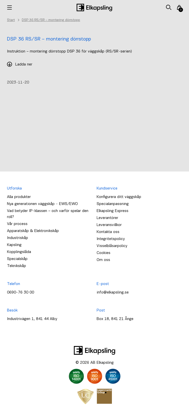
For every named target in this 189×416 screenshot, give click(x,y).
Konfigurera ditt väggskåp (119, 197)
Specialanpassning (113, 204)
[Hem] (94, 7)
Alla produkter (19, 197)
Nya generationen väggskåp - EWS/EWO (42, 204)
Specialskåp (17, 259)
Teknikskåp (16, 266)
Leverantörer (107, 218)
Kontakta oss (108, 232)
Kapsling (14, 245)
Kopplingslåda (19, 252)
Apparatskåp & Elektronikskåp (33, 231)
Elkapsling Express (112, 211)
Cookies (103, 253)
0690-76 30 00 (20, 292)
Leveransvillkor (109, 225)
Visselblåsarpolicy (112, 246)
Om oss (103, 260)
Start (11, 20)
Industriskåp (17, 238)
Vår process (17, 224)
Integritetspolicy (111, 239)
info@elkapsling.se (113, 292)
